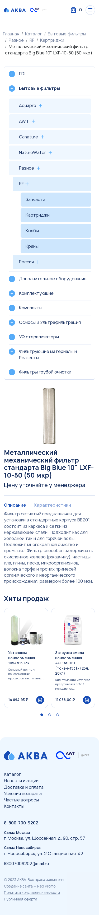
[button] (41, 714)
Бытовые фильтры (67, 34)
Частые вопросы (21, 800)
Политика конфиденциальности (32, 892)
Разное (16, 40)
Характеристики (52, 505)
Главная (11, 34)
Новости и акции (21, 780)
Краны (32, 246)
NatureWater (32, 152)
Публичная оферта (20, 899)
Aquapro (27, 105)
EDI (22, 74)
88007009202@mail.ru (26, 863)
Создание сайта (18, 886)
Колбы (32, 231)
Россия (26, 262)
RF (32, 40)
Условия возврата (23, 793)
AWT (24, 121)
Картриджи (52, 40)
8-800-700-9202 (21, 823)
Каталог (33, 34)
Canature (28, 137)
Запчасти (35, 199)
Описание (15, 505)
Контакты (14, 806)
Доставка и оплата (24, 787)
